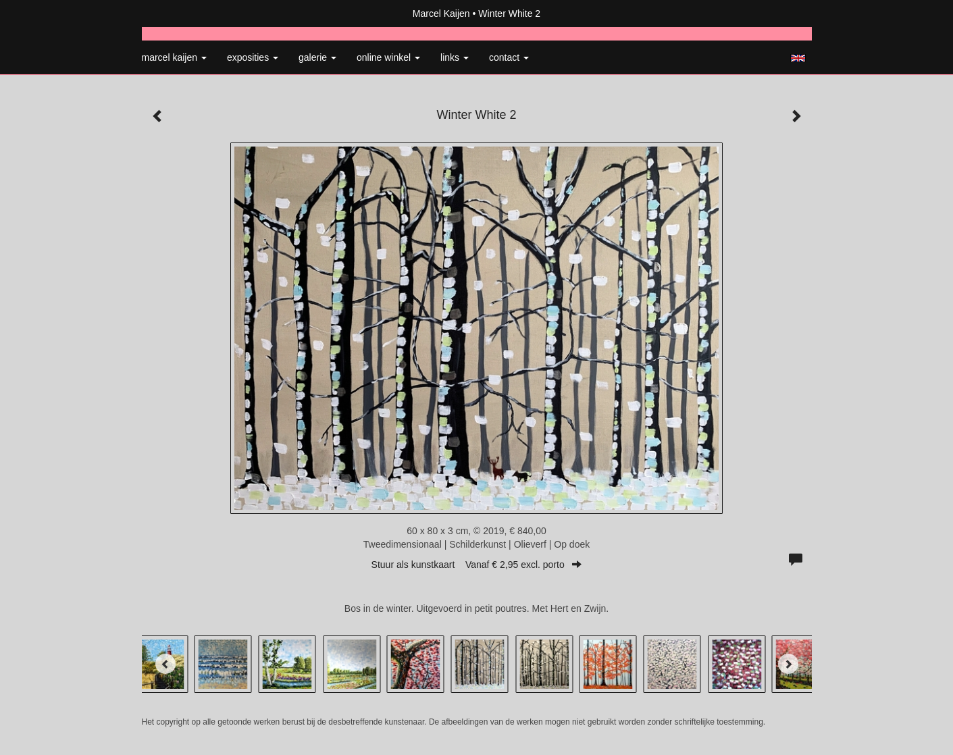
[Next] (788, 664)
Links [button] (454, 57)
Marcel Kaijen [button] (174, 57)
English (798, 58)
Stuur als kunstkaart (476, 564)
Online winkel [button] (388, 57)
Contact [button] (509, 57)
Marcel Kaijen (441, 13)
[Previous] (165, 664)
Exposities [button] (252, 57)
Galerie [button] (317, 57)
